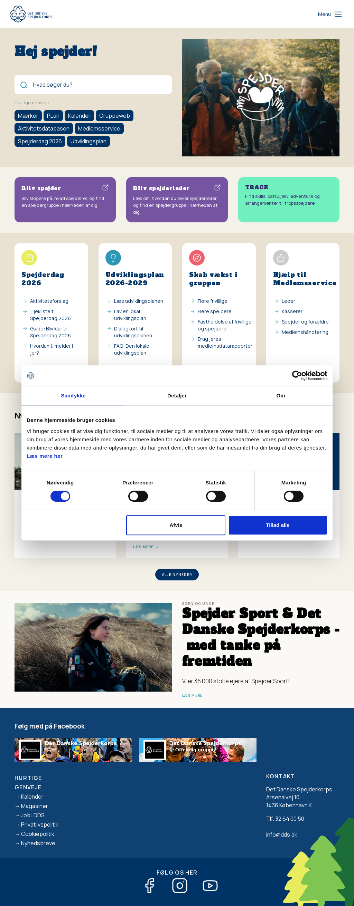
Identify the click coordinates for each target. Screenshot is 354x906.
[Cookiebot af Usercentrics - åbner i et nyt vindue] (297, 375)
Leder (288, 301)
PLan (53, 115)
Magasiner (34, 806)
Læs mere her (45, 456)
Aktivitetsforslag (49, 301)
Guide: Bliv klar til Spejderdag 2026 (50, 332)
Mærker (28, 115)
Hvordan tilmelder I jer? (51, 349)
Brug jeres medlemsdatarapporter (225, 342)
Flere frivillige (212, 301)
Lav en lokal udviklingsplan (130, 314)
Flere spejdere (215, 311)
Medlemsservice (99, 128)
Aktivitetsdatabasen (43, 128)
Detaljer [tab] (177, 395)
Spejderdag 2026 (40, 141)
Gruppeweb (114, 115)
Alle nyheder (177, 574)
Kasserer (292, 311)
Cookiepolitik (37, 834)
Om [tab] (280, 395)
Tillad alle (277, 525)
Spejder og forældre (305, 321)
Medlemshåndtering (305, 332)
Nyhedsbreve (38, 843)
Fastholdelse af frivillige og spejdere (225, 325)
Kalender (79, 115)
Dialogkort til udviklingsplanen (133, 332)
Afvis (176, 525)
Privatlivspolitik (39, 824)
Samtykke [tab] (73, 395)
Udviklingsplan (88, 141)
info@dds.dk (281, 834)
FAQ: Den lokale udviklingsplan (131, 349)
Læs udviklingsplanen (138, 301)
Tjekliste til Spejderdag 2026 (50, 314)
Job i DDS (33, 815)
